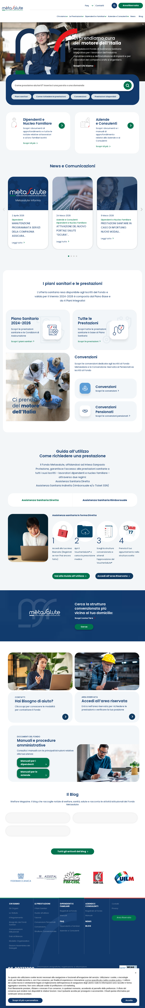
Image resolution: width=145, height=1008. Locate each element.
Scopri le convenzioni (108, 390)
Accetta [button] (129, 1000)
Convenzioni (40, 926)
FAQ (62, 921)
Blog (88, 926)
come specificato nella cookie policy (103, 980)
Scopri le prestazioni (90, 341)
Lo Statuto (13, 913)
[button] (135, 973)
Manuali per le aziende (29, 773)
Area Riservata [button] (131, 5)
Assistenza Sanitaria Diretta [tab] (40, 500)
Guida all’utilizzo (41, 913)
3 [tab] (74, 256)
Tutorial (37, 917)
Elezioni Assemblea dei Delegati (19, 946)
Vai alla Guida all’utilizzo (71, 576)
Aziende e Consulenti (69, 930)
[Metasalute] (12, 11)
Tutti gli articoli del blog (73, 851)
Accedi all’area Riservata (114, 576)
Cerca (84, 626)
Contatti (115, 903)
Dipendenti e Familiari (67, 905)
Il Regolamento (16, 917)
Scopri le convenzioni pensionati (114, 416)
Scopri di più (31, 143)
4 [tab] (76, 256)
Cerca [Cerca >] (128, 85)
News (88, 921)
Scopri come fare (86, 618)
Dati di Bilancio (16, 936)
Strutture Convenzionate (45, 931)
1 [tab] (68, 256)
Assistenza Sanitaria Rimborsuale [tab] (105, 500)
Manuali (63, 915)
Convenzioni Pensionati (44, 922)
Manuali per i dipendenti (28, 762)
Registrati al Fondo (68, 911)
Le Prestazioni (42, 903)
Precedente (4, 209)
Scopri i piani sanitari (23, 341)
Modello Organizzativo (19, 941)
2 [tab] (71, 256)
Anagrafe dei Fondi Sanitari (17, 923)
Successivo (141, 209)
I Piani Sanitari (40, 908)
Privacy (115, 908)
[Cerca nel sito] (74, 85)
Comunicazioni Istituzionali (16, 930)
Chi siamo (14, 903)
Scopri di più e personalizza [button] (25, 1000)
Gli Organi (13, 908)
